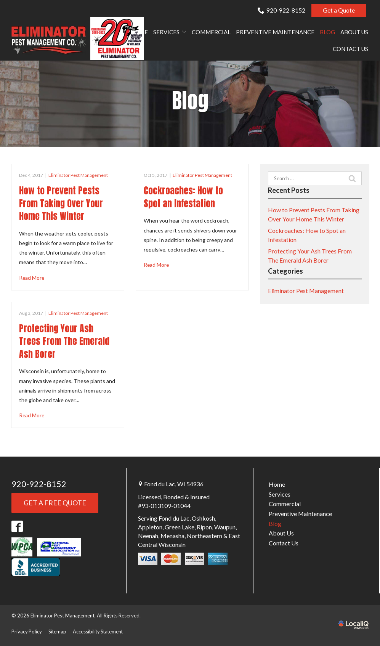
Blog (327, 32)
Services (166, 32)
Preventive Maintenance (275, 32)
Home (139, 32)
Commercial (211, 32)
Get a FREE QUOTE (55, 503)
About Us (354, 32)
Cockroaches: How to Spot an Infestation (183, 197)
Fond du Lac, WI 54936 (174, 484)
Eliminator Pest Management (78, 175)
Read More (32, 277)
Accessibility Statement (99, 631)
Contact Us (350, 49)
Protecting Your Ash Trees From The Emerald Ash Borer (64, 341)
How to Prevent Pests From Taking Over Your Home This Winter (61, 203)
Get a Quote (339, 10)
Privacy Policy (26, 631)
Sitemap (58, 631)
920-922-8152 (281, 10)
